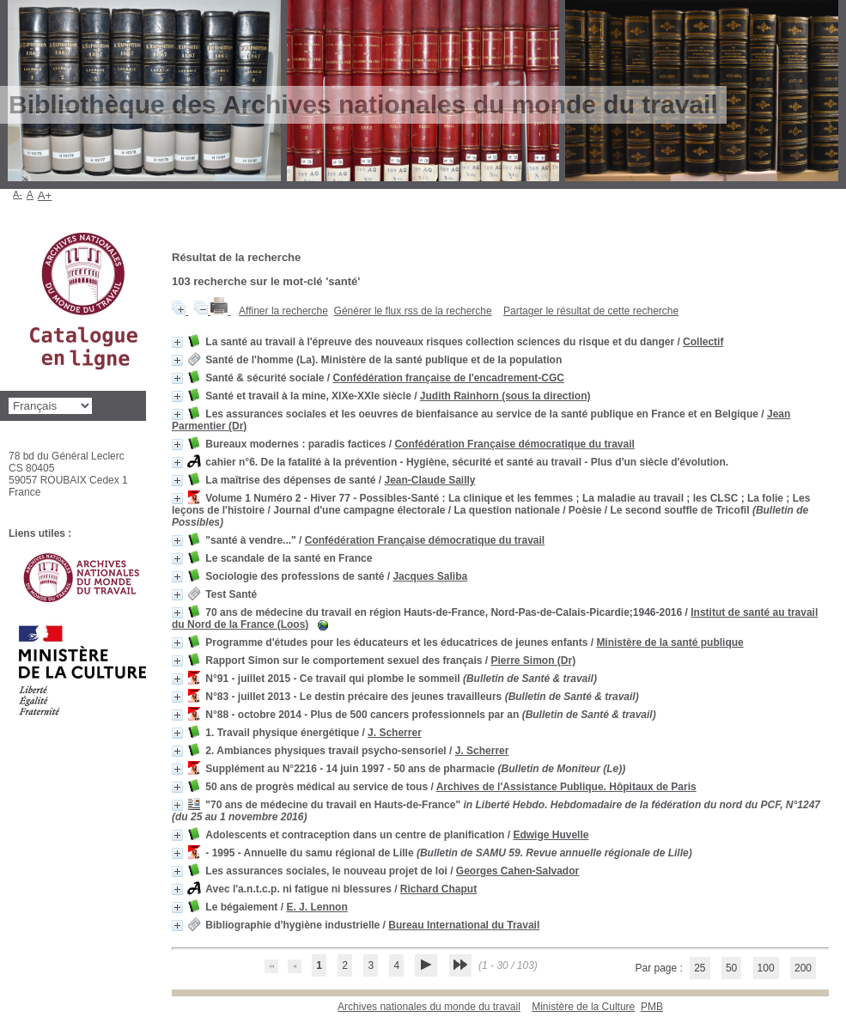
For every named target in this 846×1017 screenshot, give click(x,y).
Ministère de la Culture (583, 1007)
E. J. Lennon (316, 907)
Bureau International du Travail (463, 925)
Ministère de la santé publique (669, 642)
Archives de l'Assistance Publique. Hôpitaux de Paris (566, 787)
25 (699, 968)
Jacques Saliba (430, 576)
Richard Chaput (438, 889)
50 (731, 968)
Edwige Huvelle (550, 835)
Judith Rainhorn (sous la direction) (505, 396)
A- (17, 194)
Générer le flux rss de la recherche (413, 311)
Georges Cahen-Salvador (517, 871)
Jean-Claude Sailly (429, 480)
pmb (652, 1007)
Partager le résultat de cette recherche (591, 311)
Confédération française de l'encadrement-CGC (448, 378)
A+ (45, 195)
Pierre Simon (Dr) (532, 661)
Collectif (703, 342)
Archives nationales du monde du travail (429, 1007)
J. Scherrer (395, 733)
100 (766, 968)
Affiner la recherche (283, 311)
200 (803, 968)
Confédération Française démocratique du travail (514, 444)
